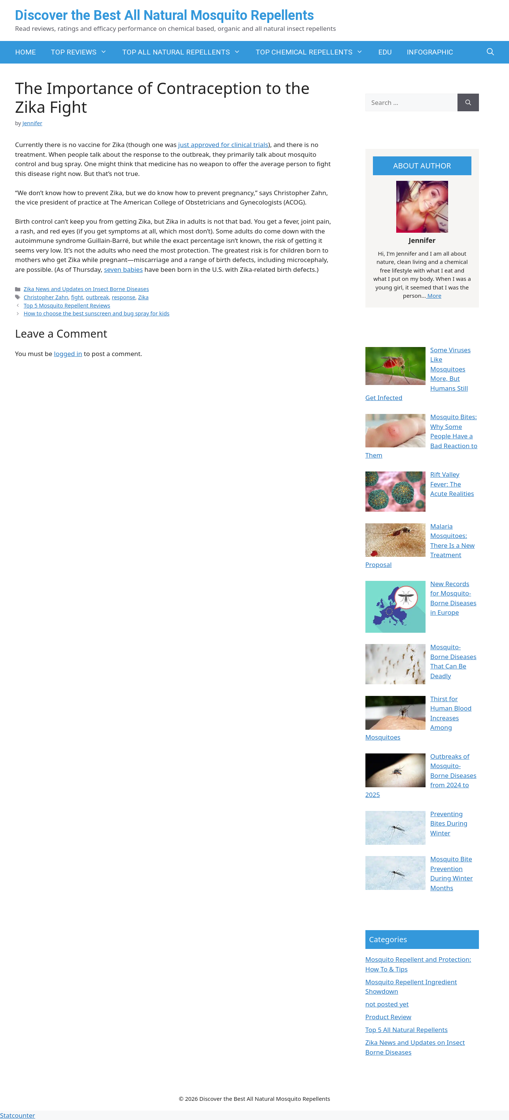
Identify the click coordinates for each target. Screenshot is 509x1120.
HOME (25, 52)
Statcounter (17, 1115)
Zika (143, 297)
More (433, 295)
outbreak (97, 297)
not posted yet (387, 1004)
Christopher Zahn (46, 297)
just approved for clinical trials (223, 144)
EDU (385, 52)
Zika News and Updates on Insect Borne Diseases (86, 289)
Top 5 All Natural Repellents (406, 1029)
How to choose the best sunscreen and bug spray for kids (97, 313)
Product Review (388, 1016)
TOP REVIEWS (83, 52)
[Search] (468, 103)
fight (77, 297)
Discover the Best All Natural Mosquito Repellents (164, 15)
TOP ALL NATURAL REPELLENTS (185, 52)
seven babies (123, 269)
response (123, 297)
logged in (68, 353)
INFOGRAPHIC (430, 52)
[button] (490, 52)
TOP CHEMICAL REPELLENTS (313, 52)
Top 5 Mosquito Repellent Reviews (67, 305)
